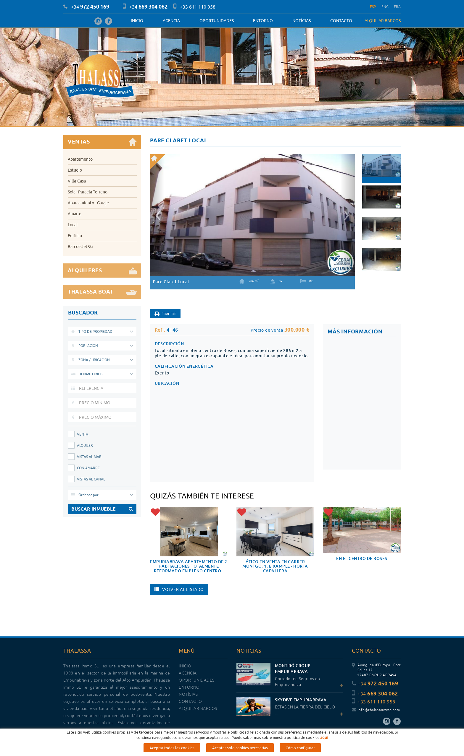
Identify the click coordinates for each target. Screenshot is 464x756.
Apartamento (80, 159)
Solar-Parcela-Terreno (87, 192)
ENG (385, 6)
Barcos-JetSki (80, 246)
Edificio (75, 235)
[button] (157, 213)
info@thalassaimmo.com (376, 710)
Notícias (301, 20)
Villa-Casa (77, 181)
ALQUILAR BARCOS (383, 20)
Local (73, 224)
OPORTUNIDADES (216, 20)
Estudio (75, 170)
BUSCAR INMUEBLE (102, 509)
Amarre (74, 213)
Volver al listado (179, 589)
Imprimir (165, 314)
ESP (373, 6)
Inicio (137, 20)
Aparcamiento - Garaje (88, 203)
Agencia (171, 20)
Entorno (263, 20)
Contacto (341, 20)
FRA (397, 6)
